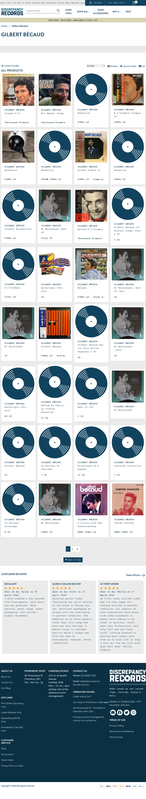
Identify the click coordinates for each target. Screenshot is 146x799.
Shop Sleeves (84, 11)
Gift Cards (118, 11)
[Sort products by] (95, 65)
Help (128, 11)
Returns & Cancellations (122, 731)
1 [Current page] (68, 549)
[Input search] (40, 10)
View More (135, 575)
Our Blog (5, 687)
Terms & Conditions (122, 701)
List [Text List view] (142, 66)
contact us (78, 720)
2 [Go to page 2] (72, 549)
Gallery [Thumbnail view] (113, 66)
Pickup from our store (12, 765)
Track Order (7, 759)
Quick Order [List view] (128, 66)
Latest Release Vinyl (11, 712)
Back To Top (73, 560)
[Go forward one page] (77, 549)
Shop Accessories (100, 11)
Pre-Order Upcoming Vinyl (12, 705)
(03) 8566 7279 (116, 3)
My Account (7, 754)
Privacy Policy (119, 704)
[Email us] (113, 712)
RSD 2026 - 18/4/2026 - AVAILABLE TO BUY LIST (73, 20)
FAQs (3, 748)
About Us (5, 676)
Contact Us (6, 682)
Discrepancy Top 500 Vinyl (12, 728)
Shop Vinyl (68, 11)
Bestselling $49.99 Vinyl (10, 719)
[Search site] (57, 10)
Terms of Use (116, 736)
